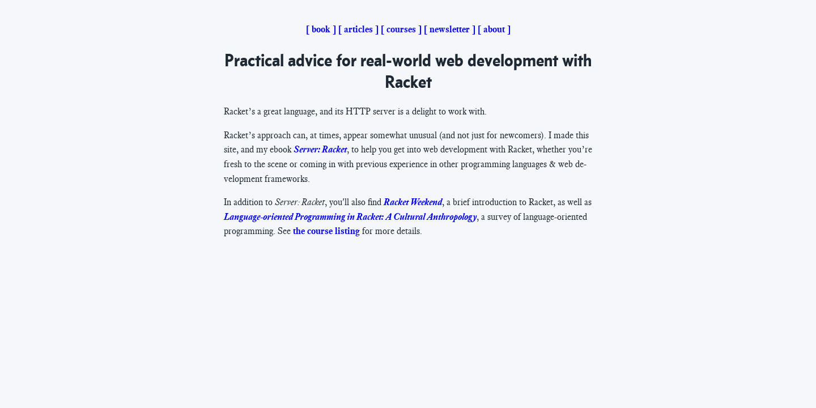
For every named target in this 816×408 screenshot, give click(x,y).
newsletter (450, 29)
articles (358, 29)
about (494, 29)
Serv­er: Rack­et (320, 149)
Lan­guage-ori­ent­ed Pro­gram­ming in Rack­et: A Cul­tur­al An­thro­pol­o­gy (350, 217)
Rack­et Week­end (413, 202)
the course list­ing (326, 231)
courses (401, 29)
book (321, 29)
